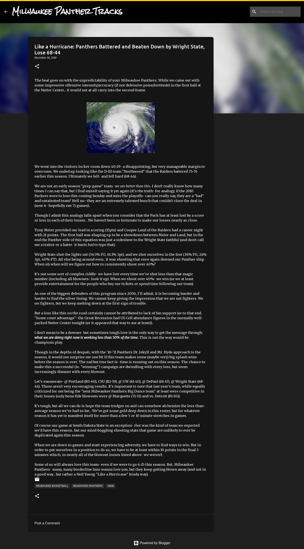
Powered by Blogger (152, 543)
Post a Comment (47, 523)
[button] (37, 66)
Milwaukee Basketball (52, 485)
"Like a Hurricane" (112, 474)
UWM (110, 485)
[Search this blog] (278, 12)
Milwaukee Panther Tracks (67, 11)
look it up (99, 279)
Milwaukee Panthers (88, 485)
